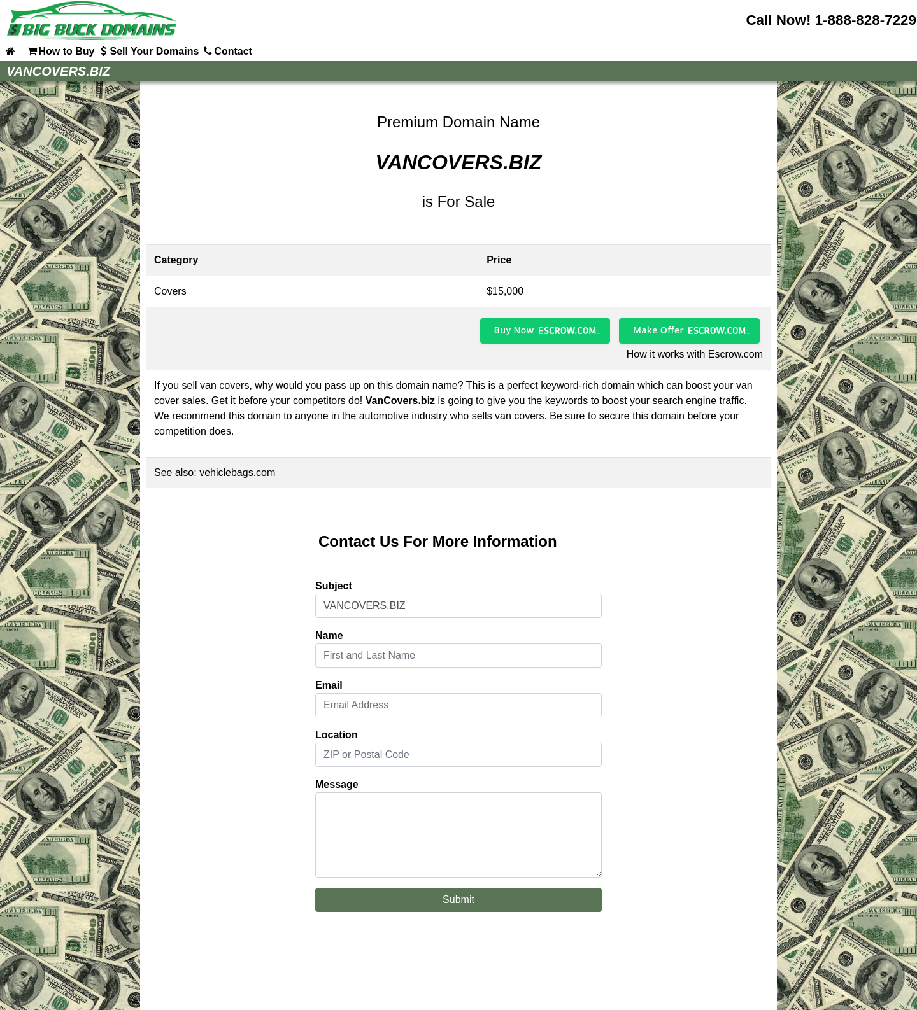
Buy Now (514, 330)
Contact (226, 51)
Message (337, 784)
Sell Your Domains (148, 51)
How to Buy (59, 51)
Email (329, 685)
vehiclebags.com (237, 472)
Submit (458, 899)
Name (329, 635)
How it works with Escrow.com (695, 354)
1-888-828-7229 (865, 20)
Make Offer (658, 330)
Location (336, 734)
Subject (333, 585)
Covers (170, 291)
